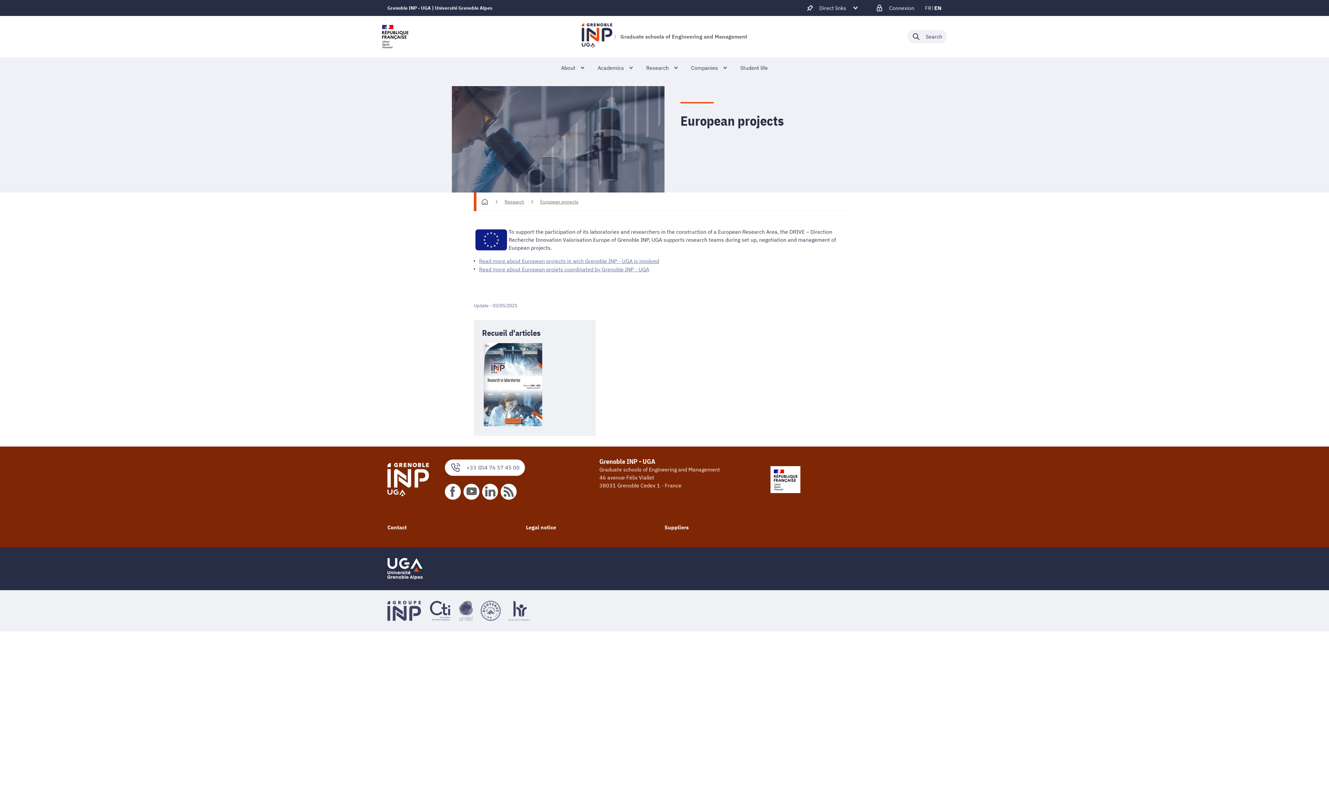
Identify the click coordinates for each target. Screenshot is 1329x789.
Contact (397, 527)
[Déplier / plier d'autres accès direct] (833, 8)
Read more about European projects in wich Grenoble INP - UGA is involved (569, 261)
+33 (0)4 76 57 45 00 (485, 467)
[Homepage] (485, 202)
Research (514, 202)
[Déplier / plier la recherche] (927, 36)
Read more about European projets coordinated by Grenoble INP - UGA (564, 269)
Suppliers (676, 527)
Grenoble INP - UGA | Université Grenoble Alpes (439, 8)
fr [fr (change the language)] (928, 8)
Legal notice (541, 527)
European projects (559, 202)
